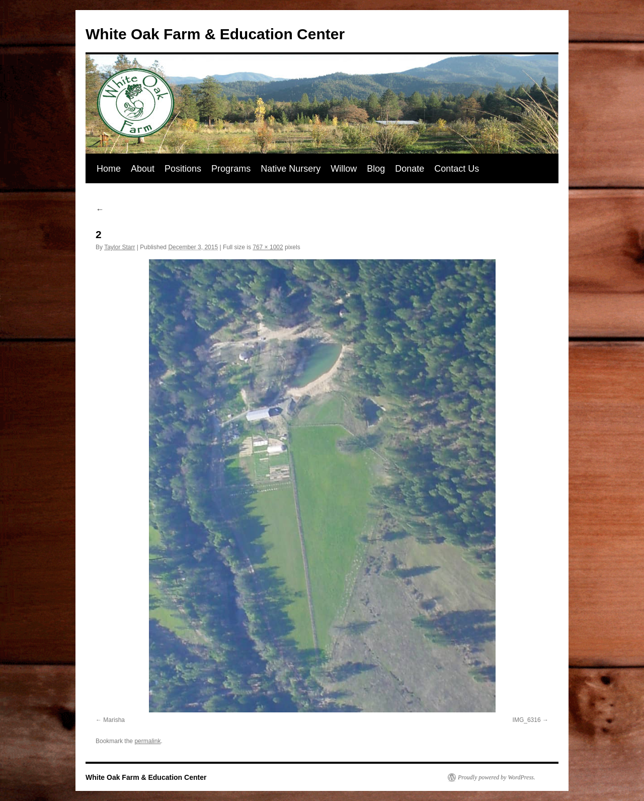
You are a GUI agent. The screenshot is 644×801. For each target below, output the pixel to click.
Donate (409, 169)
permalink (147, 741)
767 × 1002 (268, 247)
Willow (344, 169)
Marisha (114, 719)
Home (109, 169)
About (142, 169)
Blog (376, 169)
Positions (183, 169)
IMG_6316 (527, 719)
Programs (231, 169)
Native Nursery (290, 169)
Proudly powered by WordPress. (496, 777)
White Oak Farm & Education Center (215, 34)
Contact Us (456, 169)
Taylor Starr (119, 247)
